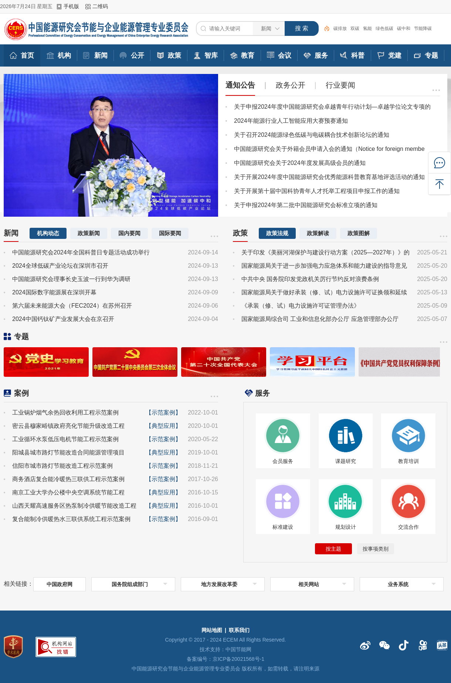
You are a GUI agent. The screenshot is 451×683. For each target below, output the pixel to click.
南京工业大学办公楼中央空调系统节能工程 (68, 492)
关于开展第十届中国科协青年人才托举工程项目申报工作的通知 (317, 191)
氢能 (367, 28)
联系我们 (239, 630)
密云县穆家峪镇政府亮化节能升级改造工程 (68, 426)
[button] (96, 208)
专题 (21, 336)
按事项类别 (376, 549)
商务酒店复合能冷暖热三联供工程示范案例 (68, 479)
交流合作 (408, 527)
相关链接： (18, 584)
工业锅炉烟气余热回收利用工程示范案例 (65, 412)
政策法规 (277, 233)
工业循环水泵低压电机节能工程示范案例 (65, 439)
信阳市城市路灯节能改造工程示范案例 (62, 466)
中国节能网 (238, 649)
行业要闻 (340, 85)
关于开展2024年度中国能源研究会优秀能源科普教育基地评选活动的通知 (329, 177)
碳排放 (340, 28)
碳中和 (403, 28)
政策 (240, 233)
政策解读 (318, 233)
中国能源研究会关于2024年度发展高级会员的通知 (300, 163)
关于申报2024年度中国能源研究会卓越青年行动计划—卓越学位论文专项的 (332, 107)
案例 (21, 393)
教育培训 (408, 461)
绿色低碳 (384, 28)
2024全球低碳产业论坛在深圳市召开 (60, 266)
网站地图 (211, 630)
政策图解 (358, 233)
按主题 (333, 549)
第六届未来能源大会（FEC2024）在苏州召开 (72, 305)
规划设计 (345, 527)
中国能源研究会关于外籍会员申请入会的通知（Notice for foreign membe (329, 149)
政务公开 (290, 85)
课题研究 (345, 461)
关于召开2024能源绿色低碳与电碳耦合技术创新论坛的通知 (311, 135)
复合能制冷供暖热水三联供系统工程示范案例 (71, 519)
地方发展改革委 (219, 584)
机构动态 (48, 233)
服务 (262, 393)
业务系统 (398, 584)
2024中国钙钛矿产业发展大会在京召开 (63, 319)
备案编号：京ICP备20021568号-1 (225, 659)
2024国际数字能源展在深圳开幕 (54, 292)
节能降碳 (423, 28)
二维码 (100, 6)
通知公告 (240, 85)
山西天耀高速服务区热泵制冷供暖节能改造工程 (74, 506)
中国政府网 (59, 584)
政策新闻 (89, 233)
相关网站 (308, 584)
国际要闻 (170, 233)
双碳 (354, 28)
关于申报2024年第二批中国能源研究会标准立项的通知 (305, 205)
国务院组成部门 (130, 584)
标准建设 (282, 527)
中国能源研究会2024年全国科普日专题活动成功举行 (81, 252)
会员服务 (282, 461)
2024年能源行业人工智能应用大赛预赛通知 (291, 121)
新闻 (11, 233)
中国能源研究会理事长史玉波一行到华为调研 (71, 279)
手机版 (71, 6)
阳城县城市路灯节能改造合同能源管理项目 (68, 452)
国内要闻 (129, 233)
